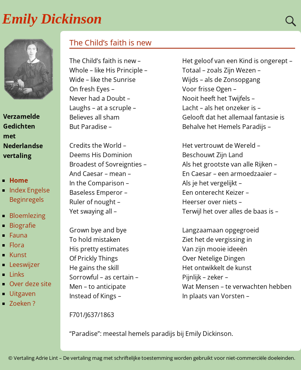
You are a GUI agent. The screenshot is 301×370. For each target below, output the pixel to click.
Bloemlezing (27, 215)
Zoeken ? (22, 303)
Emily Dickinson (52, 19)
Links (16, 274)
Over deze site (30, 283)
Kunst (18, 254)
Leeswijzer (24, 264)
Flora (16, 245)
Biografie (22, 225)
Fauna (18, 235)
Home (18, 180)
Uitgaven (22, 293)
